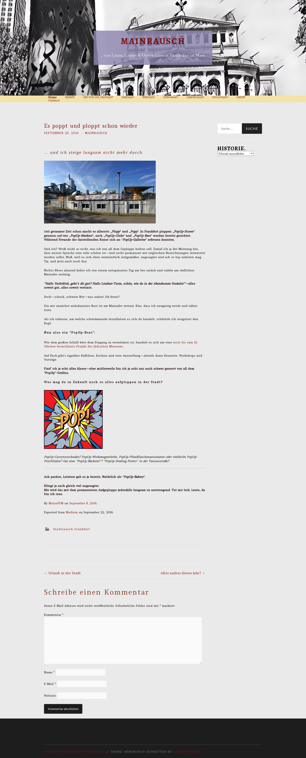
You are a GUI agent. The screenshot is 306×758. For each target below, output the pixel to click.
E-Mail (50, 684)
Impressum (54, 100)
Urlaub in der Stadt (62, 573)
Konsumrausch (220, 97)
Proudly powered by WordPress (74, 752)
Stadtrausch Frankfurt (71, 529)
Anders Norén (186, 752)
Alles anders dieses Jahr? (183, 573)
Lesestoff (240, 97)
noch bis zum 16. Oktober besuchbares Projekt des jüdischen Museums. (121, 344)
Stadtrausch (128, 97)
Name (49, 672)
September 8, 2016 (83, 503)
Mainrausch (153, 41)
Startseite (69, 97)
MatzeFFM (56, 503)
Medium (72, 512)
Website (50, 696)
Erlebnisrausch (170, 97)
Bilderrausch (148, 97)
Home (52, 97)
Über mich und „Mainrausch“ (98, 97)
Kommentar (54, 615)
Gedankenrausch (195, 97)
